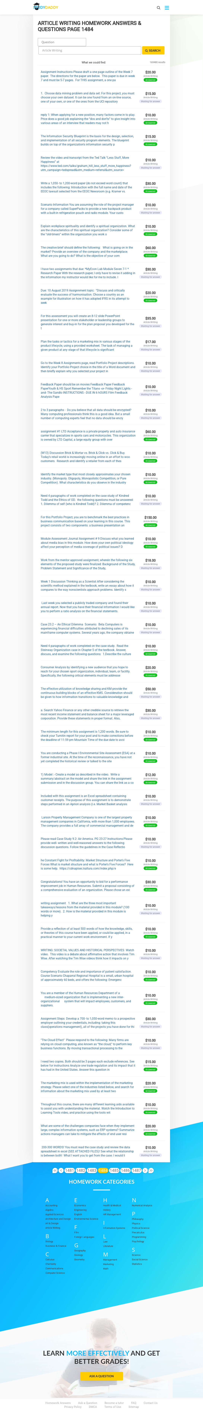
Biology (49, 1230)
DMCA (93, 1396)
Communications (54, 1257)
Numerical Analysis (142, 1194)
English (78, 1203)
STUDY (53, 7)
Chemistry (50, 1253)
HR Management (112, 1203)
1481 (69, 1159)
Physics (136, 1212)
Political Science (140, 1217)
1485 (114, 1159)
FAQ (133, 1392)
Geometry (79, 1248)
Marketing (108, 1253)
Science (136, 1244)
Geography (80, 1240)
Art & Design (51, 1212)
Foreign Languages (84, 1226)
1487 (136, 1159)
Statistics (137, 1253)
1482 (80, 1159)
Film (76, 1221)
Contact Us (151, 1392)
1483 (91, 1159)
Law (105, 1231)
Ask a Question (101, 1365)
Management (110, 1249)
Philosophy (137, 1208)
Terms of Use (112, 1396)
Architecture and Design (58, 1208)
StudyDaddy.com (110, 1401)
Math (105, 1258)
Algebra (49, 1199)
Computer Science (55, 1262)
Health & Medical (112, 1194)
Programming (139, 1226)
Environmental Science (86, 1208)
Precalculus (138, 1221)
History (107, 1199)
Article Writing (52, 1217)
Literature (108, 1235)
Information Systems (114, 1217)
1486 (125, 1159)
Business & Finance (55, 1235)
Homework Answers (58, 1392)
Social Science (140, 1248)
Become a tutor (114, 1392)
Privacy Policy (72, 1396)
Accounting (51, 1194)
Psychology (138, 1230)
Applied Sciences (54, 1203)
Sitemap (134, 1396)
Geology (78, 1244)
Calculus (50, 1248)
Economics (80, 1194)
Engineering (80, 1199)
